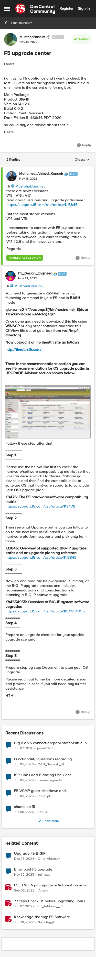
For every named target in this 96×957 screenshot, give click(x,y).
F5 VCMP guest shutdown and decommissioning (40, 791)
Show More (48, 821)
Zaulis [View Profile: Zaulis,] (42, 812)
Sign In (84, 8)
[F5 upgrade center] (28, 179)
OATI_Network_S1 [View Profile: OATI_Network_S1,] (51, 764)
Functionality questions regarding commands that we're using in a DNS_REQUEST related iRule (43, 759)
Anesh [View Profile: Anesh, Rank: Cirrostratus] (43, 890)
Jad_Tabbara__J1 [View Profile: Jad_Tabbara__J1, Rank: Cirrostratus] (49, 906)
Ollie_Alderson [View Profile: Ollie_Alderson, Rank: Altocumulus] (49, 859)
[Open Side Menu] (7, 9)
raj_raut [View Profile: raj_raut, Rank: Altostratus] (44, 874)
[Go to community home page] (35, 8)
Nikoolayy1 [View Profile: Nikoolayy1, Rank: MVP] (46, 922)
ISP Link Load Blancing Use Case (42, 775)
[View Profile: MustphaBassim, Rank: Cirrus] (10, 39)
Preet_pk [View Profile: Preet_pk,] (44, 796)
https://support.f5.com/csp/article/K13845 (42, 204)
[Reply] (84, 145)
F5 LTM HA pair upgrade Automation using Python (51, 885)
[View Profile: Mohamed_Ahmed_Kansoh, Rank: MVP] (11, 176)
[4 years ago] (24, 922)
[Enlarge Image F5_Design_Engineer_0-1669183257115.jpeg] (48, 411)
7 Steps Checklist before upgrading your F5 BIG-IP (51, 901)
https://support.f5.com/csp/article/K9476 (40, 506)
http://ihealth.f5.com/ (23, 349)
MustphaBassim (29, 186)
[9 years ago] (23, 906)
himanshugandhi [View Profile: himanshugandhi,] (50, 780)
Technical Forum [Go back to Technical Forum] (18, 23)
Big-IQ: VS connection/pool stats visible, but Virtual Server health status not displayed (52, 743)
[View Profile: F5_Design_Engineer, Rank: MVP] (10, 276)
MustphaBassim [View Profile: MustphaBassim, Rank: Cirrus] (32, 37)
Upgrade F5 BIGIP (30, 853)
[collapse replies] (48, 169)
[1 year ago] (24, 859)
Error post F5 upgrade (33, 869)
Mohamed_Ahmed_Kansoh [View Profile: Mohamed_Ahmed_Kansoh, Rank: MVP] (41, 174)
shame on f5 (24, 807)
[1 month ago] (23, 748)
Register (66, 8)
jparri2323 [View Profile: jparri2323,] (44, 748)
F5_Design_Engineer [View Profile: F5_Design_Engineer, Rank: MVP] (35, 273)
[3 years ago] (24, 890)
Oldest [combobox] (82, 160)
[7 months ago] (24, 875)
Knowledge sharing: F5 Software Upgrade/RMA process (42, 917)
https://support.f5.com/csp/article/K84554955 (45, 611)
